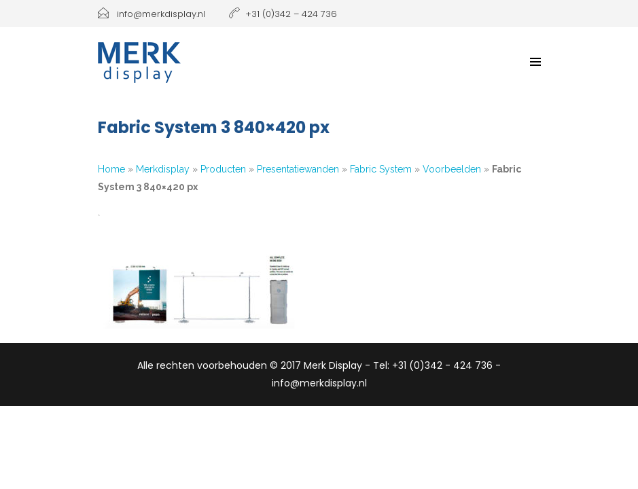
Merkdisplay (163, 169)
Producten (223, 169)
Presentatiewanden (298, 169)
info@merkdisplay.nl (151, 13)
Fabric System (381, 169)
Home (111, 169)
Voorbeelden (452, 169)
